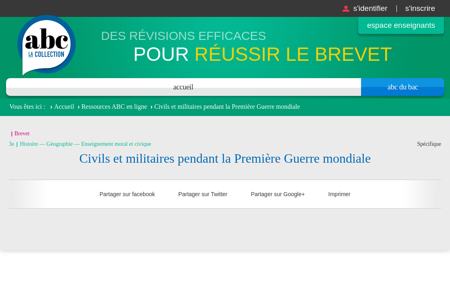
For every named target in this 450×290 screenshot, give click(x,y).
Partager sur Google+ (278, 194)
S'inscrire (420, 8)
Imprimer (339, 194)
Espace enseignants (401, 25)
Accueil (183, 87)
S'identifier (370, 8)
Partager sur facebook (127, 194)
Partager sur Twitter (202, 194)
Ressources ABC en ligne (114, 106)
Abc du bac (403, 87)
